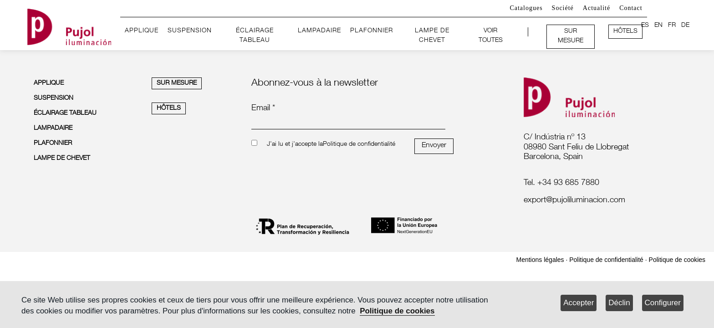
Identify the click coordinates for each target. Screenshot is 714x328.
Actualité (596, 8)
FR (672, 25)
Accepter (578, 302)
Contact (631, 8)
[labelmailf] (598, 201)
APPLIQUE (141, 31)
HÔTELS (625, 31)
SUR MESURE (570, 36)
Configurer (663, 302)
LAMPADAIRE (319, 31)
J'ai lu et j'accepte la (295, 144)
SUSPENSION (190, 31)
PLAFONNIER (371, 31)
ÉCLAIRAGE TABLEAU (255, 36)
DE (685, 25)
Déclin (619, 302)
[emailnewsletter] (348, 123)
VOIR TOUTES (491, 36)
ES (645, 25)
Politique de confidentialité (359, 144)
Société (563, 8)
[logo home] (69, 25)
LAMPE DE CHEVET (432, 36)
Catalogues (526, 8)
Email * (263, 108)
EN (658, 25)
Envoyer (434, 145)
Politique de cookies (397, 311)
